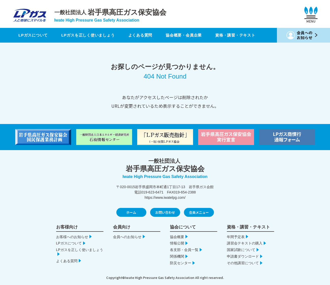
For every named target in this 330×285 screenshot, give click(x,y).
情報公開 (177, 243)
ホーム (131, 212)
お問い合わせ (165, 212)
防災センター (180, 263)
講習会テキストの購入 (244, 243)
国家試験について (241, 250)
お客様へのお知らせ (72, 237)
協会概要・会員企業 (192, 35)
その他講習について (243, 263)
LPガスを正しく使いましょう (91, 35)
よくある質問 (145, 35)
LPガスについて (33, 35)
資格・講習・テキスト (246, 35)
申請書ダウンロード (243, 256)
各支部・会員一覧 (184, 250)
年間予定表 (236, 237)
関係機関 (177, 256)
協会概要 (177, 237)
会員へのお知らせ (127, 237)
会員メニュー (199, 212)
